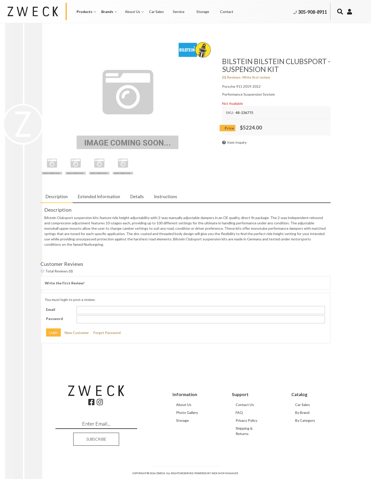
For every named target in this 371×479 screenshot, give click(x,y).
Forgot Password (107, 332)
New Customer (77, 332)
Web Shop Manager (224, 473)
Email (50, 309)
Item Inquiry (237, 142)
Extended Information (99, 196)
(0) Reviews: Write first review (246, 77)
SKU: (230, 112)
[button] (86, 11)
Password (54, 318)
